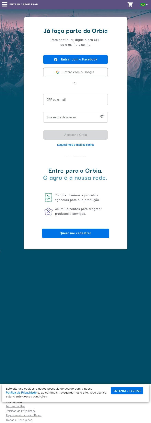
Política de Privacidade (21, 393)
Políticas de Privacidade (21, 411)
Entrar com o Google (75, 72)
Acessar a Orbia (75, 135)
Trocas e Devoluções (19, 420)
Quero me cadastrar (75, 233)
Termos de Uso (15, 406)
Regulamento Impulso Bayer (23, 416)
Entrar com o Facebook (75, 59)
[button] (144, 4)
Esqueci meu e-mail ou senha (75, 144)
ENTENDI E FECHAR (127, 390)
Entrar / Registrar (23, 4)
